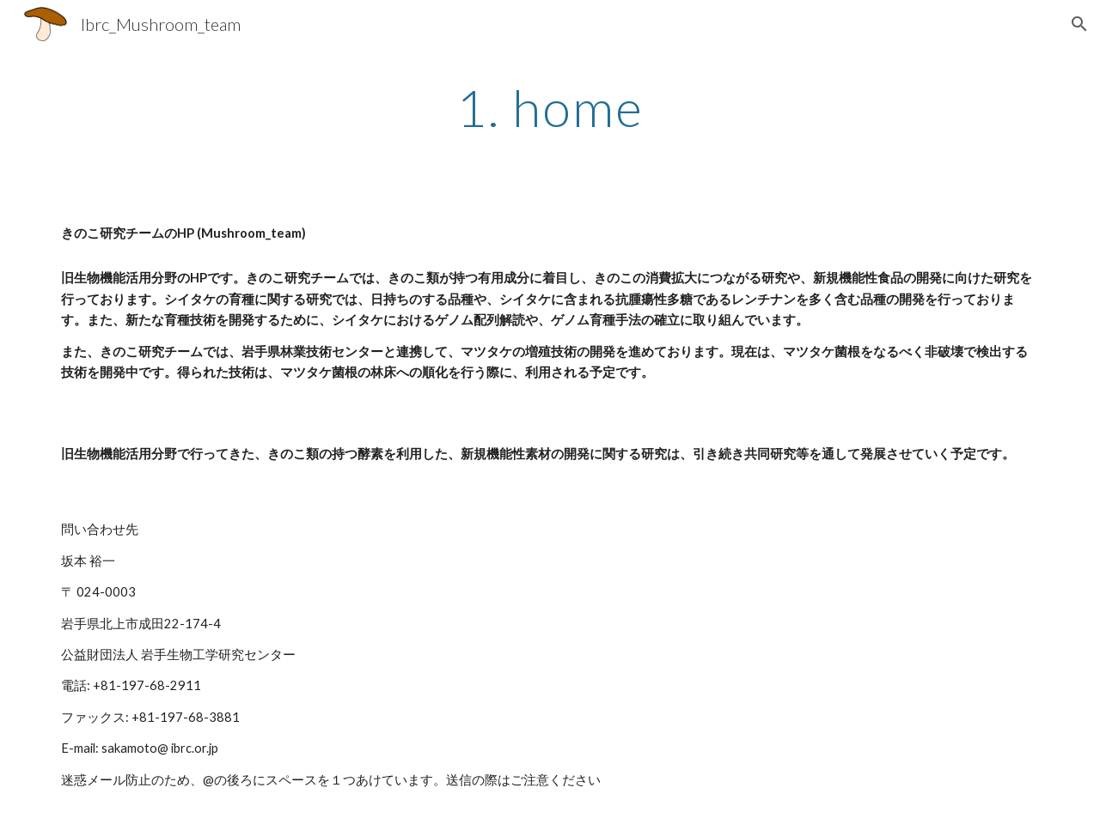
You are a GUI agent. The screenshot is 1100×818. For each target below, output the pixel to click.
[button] (1079, 24)
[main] (550, 107)
